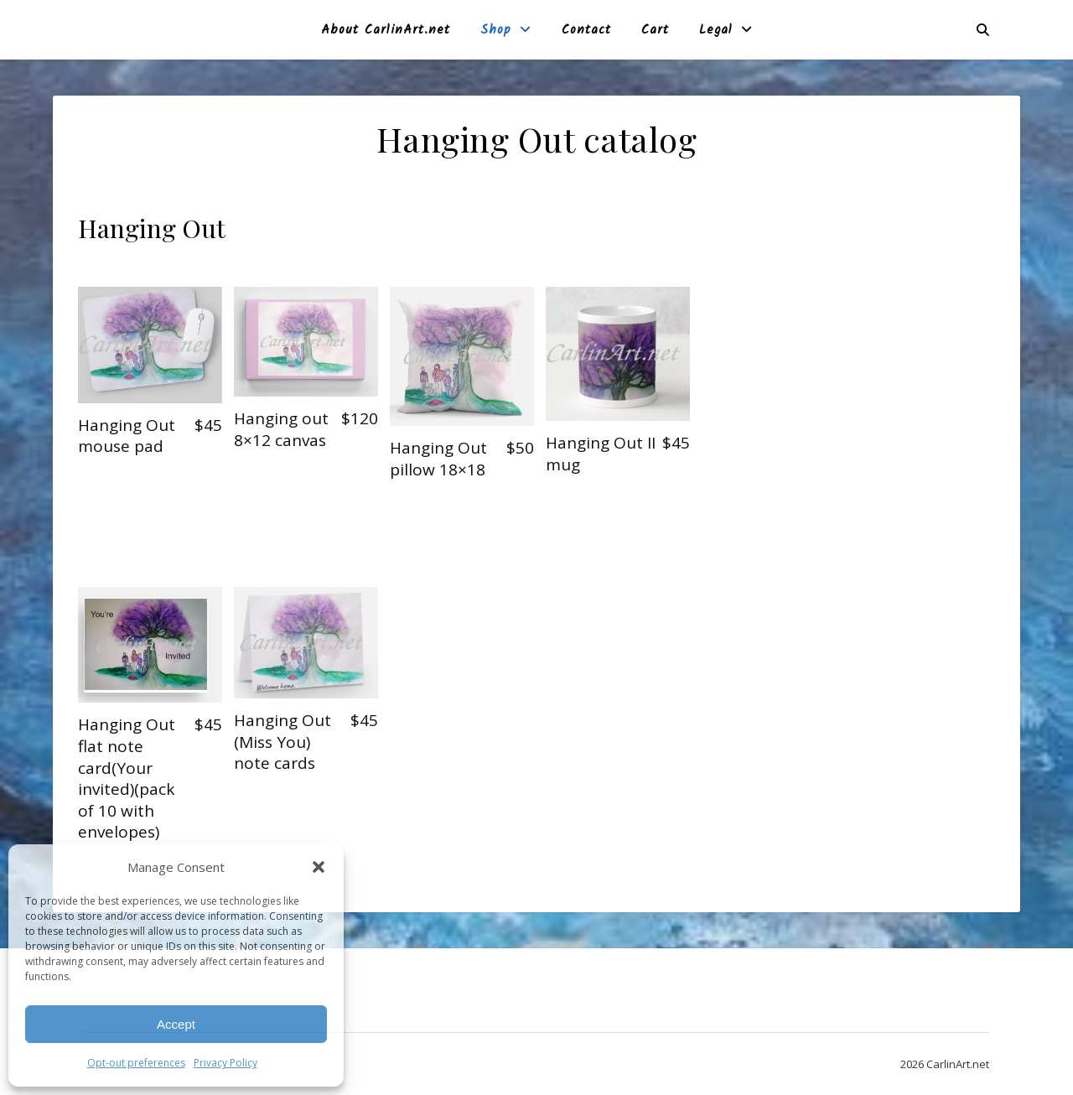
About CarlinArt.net (385, 30)
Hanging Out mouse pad (126, 436)
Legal (716, 30)
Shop (495, 30)
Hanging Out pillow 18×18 (438, 458)
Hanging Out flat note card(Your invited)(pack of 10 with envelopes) (126, 778)
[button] (318, 867)
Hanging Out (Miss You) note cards (282, 741)
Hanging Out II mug (601, 453)
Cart (655, 30)
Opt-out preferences (136, 1063)
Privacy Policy (225, 1063)
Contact (586, 30)
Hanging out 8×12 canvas (281, 429)
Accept (176, 1024)
